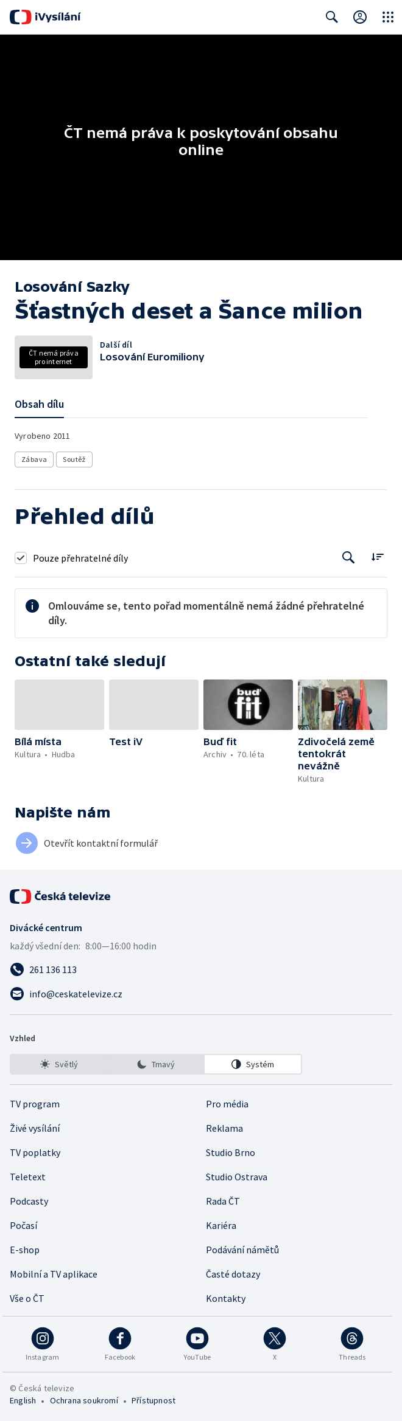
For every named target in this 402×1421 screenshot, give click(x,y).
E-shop (25, 1250)
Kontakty (225, 1298)
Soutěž (74, 459)
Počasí (23, 1225)
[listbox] (156, 1064)
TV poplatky (35, 1152)
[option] (59, 1064)
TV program (35, 1104)
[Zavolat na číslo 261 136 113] (201, 969)
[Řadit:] (377, 556)
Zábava (34, 459)
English (23, 1400)
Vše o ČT (27, 1298)
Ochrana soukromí (84, 1400)
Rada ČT (223, 1201)
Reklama (224, 1128)
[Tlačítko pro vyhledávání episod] (349, 557)
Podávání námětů (242, 1250)
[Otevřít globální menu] (388, 17)
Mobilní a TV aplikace (53, 1274)
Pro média (227, 1104)
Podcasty (29, 1201)
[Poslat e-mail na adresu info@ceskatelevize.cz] (201, 993)
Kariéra (221, 1225)
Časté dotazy (233, 1274)
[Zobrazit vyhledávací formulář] (332, 17)
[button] (59, 705)
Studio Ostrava (236, 1177)
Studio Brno (230, 1152)
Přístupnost (153, 1400)
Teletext (28, 1177)
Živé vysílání (35, 1128)
